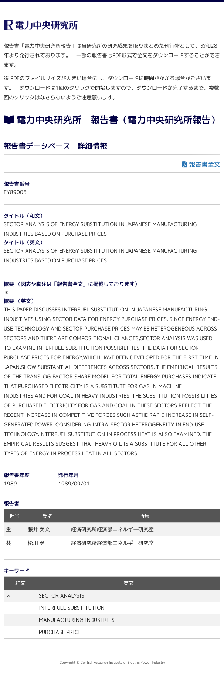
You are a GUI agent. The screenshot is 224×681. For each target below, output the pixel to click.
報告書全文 (204, 164)
